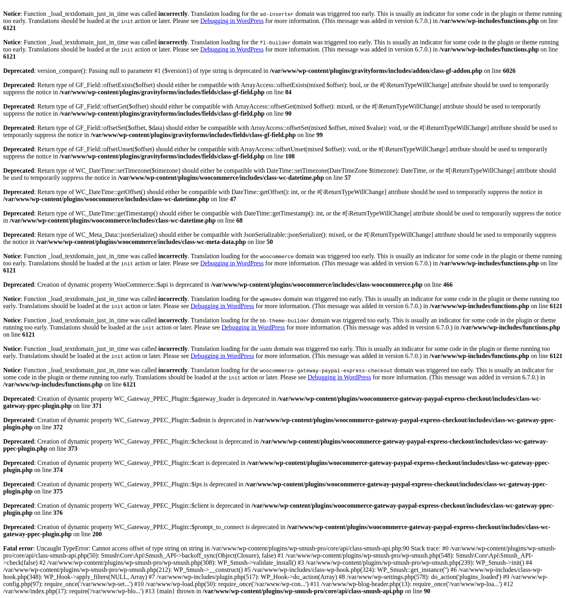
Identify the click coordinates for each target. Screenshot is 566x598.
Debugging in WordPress (232, 20)
